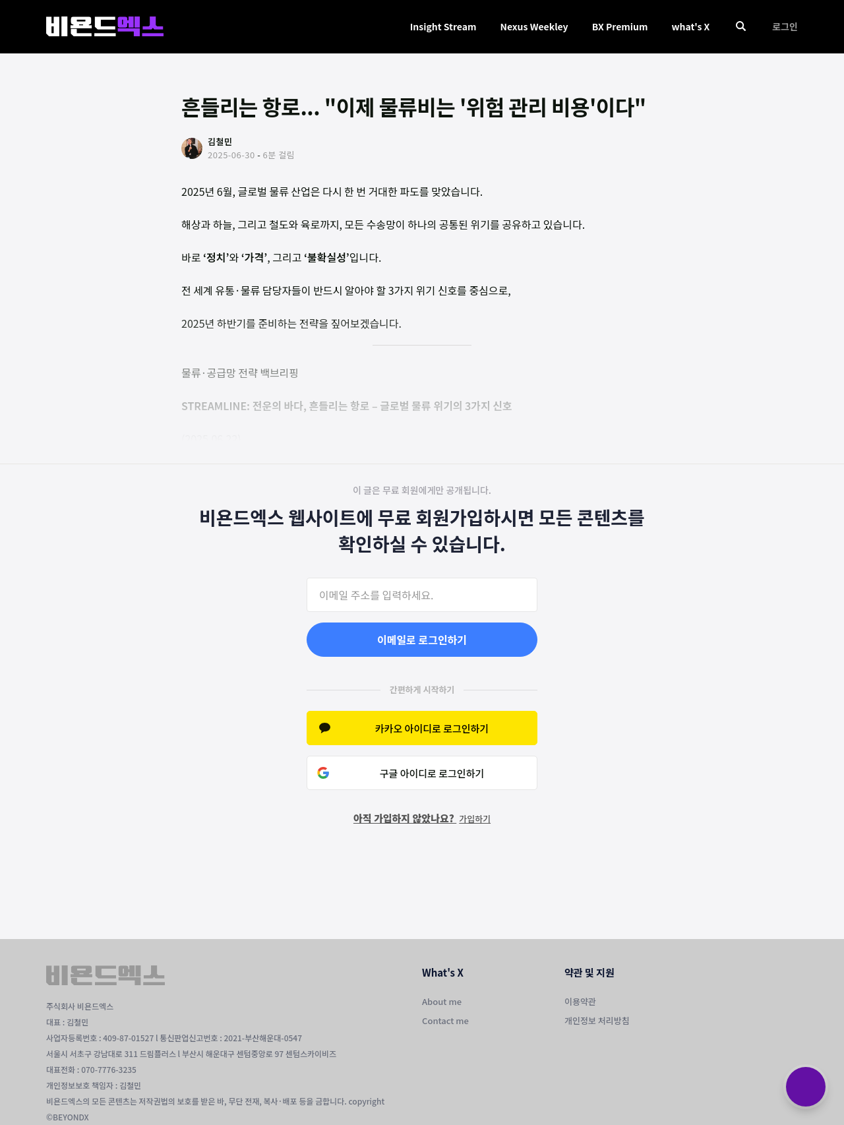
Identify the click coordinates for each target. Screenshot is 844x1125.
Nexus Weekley (534, 26)
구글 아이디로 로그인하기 (432, 773)
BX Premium (620, 26)
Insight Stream (443, 26)
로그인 (785, 26)
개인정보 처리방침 (597, 1020)
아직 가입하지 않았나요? (422, 818)
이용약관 (580, 1001)
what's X (690, 26)
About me (442, 1001)
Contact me (445, 1020)
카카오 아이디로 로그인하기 (432, 728)
